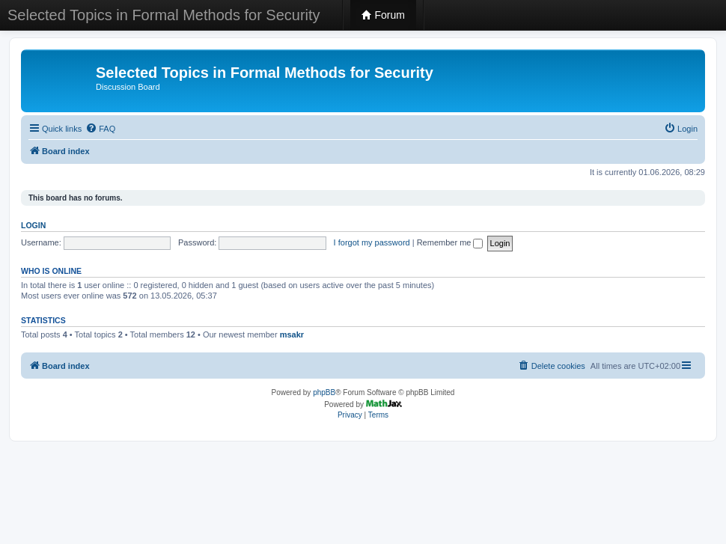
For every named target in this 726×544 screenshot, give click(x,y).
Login (33, 225)
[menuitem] (100, 129)
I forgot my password (372, 242)
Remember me (450, 242)
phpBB (324, 392)
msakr (292, 334)
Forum (383, 15)
